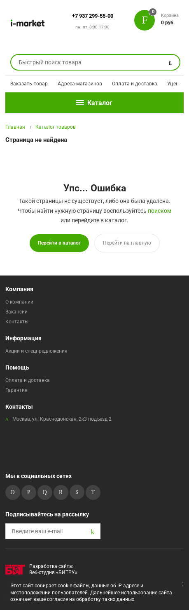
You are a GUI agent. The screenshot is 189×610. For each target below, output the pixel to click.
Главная (15, 127)
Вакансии (16, 312)
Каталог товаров (55, 127)
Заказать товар (29, 84)
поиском (159, 210)
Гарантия (16, 390)
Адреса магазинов (80, 84)
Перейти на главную (127, 243)
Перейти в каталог (59, 243)
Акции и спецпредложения (36, 351)
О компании (19, 302)
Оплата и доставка (134, 84)
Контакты (16, 322)
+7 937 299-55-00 (92, 16)
